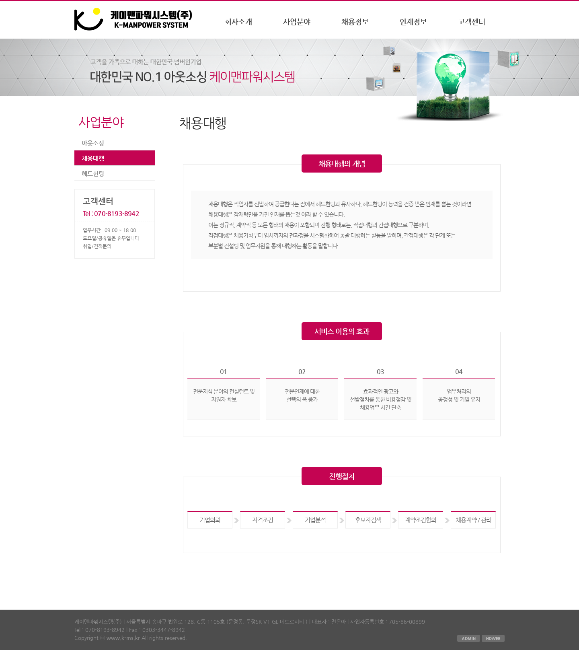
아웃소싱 (93, 143)
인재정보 (413, 21)
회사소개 (238, 21)
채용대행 (93, 158)
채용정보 (355, 21)
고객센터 (471, 21)
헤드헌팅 (93, 173)
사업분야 (296, 21)
